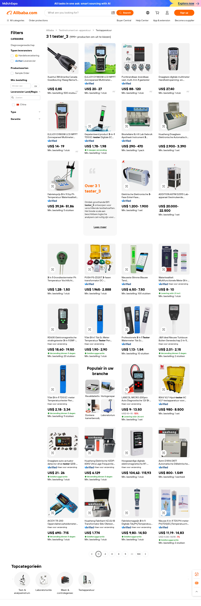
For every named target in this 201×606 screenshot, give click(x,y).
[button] (113, 13)
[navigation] (25, 292)
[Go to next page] (145, 554)
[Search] (124, 12)
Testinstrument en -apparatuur (75, 30)
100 (139, 554)
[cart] (157, 13)
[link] (196, 574)
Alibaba (50, 30)
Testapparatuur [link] (104, 30)
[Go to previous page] (92, 554)
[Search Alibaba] (78, 13)
